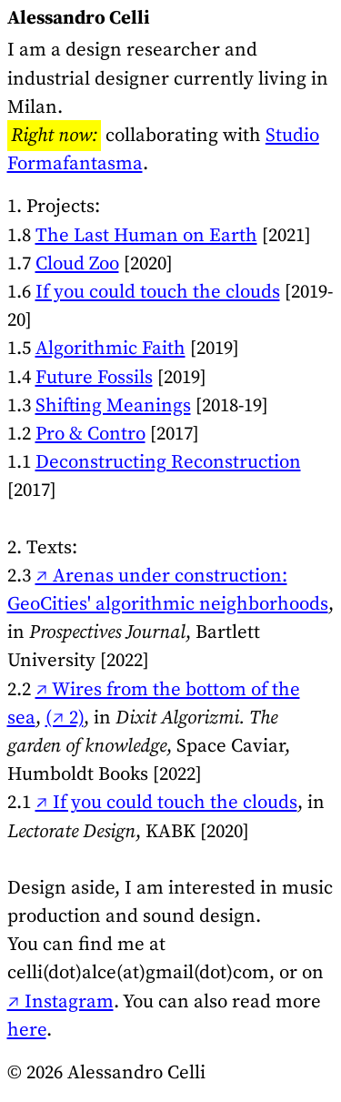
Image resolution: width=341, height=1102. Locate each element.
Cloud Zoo (77, 264)
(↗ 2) (64, 718)
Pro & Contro (90, 434)
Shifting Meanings (113, 406)
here (26, 1030)
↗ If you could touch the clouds (166, 802)
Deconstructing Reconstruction (168, 462)
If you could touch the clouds (157, 292)
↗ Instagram (60, 1002)
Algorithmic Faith (110, 348)
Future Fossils (94, 377)
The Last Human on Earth (146, 236)
